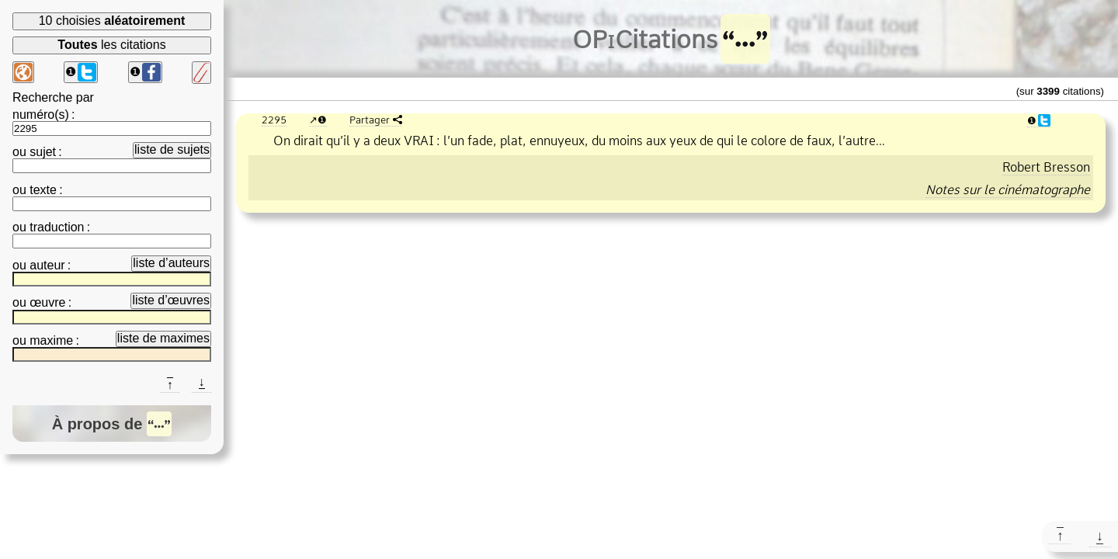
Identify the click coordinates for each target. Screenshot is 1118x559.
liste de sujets (172, 149)
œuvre (47, 302)
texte (43, 189)
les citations (111, 44)
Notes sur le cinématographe (1007, 189)
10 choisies (112, 20)
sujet (43, 151)
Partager (369, 119)
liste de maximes (163, 338)
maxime (51, 340)
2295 (274, 119)
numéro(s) (40, 114)
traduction (57, 227)
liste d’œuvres (171, 300)
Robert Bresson (1046, 167)
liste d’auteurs (171, 262)
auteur (47, 265)
